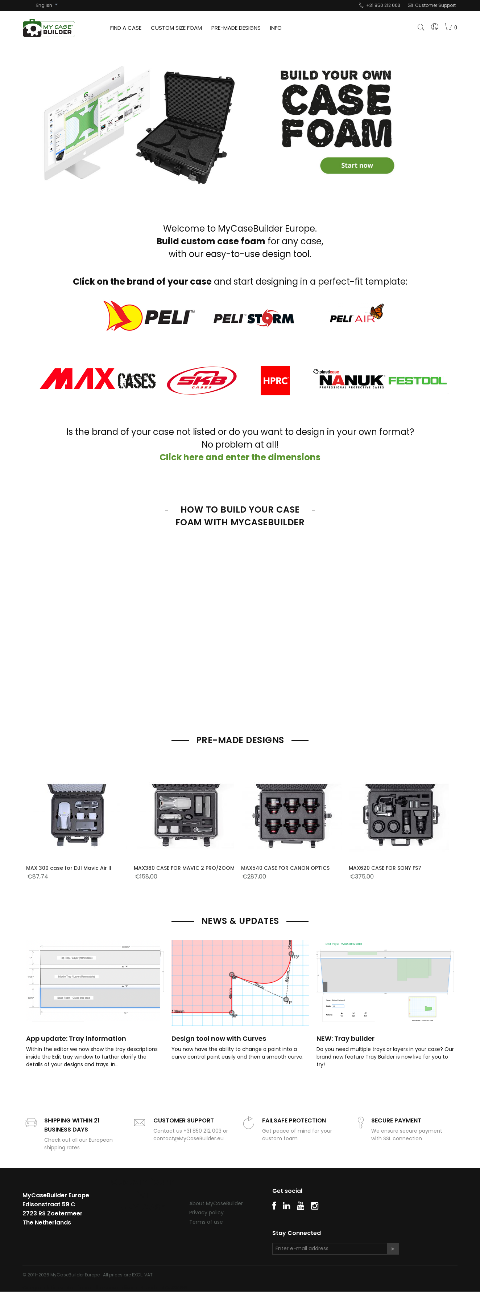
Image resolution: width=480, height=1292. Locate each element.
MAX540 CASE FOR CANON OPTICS (285, 868)
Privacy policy (206, 1212)
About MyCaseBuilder (216, 1203)
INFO (276, 28)
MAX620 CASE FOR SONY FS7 (385, 868)
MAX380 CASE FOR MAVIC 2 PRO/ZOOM (184, 868)
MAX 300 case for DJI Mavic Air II (68, 868)
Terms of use (206, 1222)
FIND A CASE (125, 28)
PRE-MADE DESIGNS (236, 28)
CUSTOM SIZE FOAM (176, 28)
